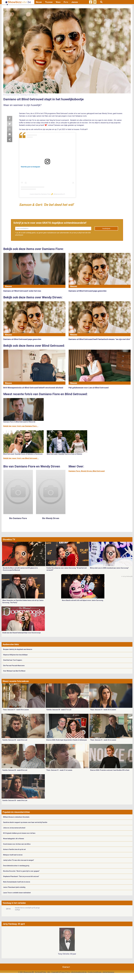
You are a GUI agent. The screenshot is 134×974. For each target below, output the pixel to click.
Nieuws (39, 2)
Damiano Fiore (74, 471)
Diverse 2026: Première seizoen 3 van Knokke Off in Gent (109, 770)
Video (58, 2)
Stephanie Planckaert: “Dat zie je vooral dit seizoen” (21, 876)
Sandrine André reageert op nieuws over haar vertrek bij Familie (25, 822)
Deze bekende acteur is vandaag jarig (16, 865)
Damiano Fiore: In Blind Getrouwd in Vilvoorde (19, 422)
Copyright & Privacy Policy (60, 972)
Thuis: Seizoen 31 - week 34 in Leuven (16, 710)
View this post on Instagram (30, 167)
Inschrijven (106, 229)
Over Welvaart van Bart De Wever (14, 671)
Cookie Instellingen (94, 972)
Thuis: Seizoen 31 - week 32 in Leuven (103, 740)
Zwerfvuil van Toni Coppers (12, 660)
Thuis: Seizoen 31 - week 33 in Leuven (103, 710)
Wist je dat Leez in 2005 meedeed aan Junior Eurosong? (109, 568)
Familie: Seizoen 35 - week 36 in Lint (14, 740)
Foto (66, 2)
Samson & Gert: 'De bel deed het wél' (46, 205)
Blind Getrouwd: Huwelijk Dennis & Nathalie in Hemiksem (23, 454)
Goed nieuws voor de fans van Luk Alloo (17, 844)
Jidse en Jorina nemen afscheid (14, 828)
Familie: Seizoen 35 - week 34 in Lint (14, 800)
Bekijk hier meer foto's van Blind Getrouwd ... (21, 458)
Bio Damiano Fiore (18, 518)
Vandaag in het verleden (14, 903)
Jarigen (74, 2)
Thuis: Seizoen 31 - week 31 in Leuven (59, 770)
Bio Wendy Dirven (50, 518)
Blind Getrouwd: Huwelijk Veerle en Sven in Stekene (64, 454)
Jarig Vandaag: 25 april (14, 924)
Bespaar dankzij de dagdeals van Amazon (17, 649)
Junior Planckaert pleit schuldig (14, 887)
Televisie (49, 2)
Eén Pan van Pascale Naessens (14, 665)
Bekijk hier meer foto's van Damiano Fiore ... (20, 426)
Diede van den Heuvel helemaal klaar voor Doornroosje (21, 633)
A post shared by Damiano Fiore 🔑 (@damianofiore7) (47, 194)
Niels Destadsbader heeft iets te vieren (16, 882)
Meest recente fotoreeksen (16, 681)
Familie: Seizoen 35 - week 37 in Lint (58, 710)
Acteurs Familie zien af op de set (14, 849)
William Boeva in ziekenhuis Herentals (16, 817)
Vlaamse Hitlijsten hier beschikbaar (15, 655)
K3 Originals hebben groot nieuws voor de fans (19, 833)
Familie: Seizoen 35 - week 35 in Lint (14, 770)
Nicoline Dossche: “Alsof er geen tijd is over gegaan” (21, 871)
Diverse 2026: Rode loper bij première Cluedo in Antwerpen (66, 740)
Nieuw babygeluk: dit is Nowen (13, 838)
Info (48, 972)
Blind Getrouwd (99, 471)
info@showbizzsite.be (79, 972)
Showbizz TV (9, 539)
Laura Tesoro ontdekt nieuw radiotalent (17, 893)
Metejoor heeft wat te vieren (13, 855)
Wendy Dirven (86, 471)
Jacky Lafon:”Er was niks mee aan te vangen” (18, 860)
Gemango (110, 972)
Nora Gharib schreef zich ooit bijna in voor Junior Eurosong (82, 600)
